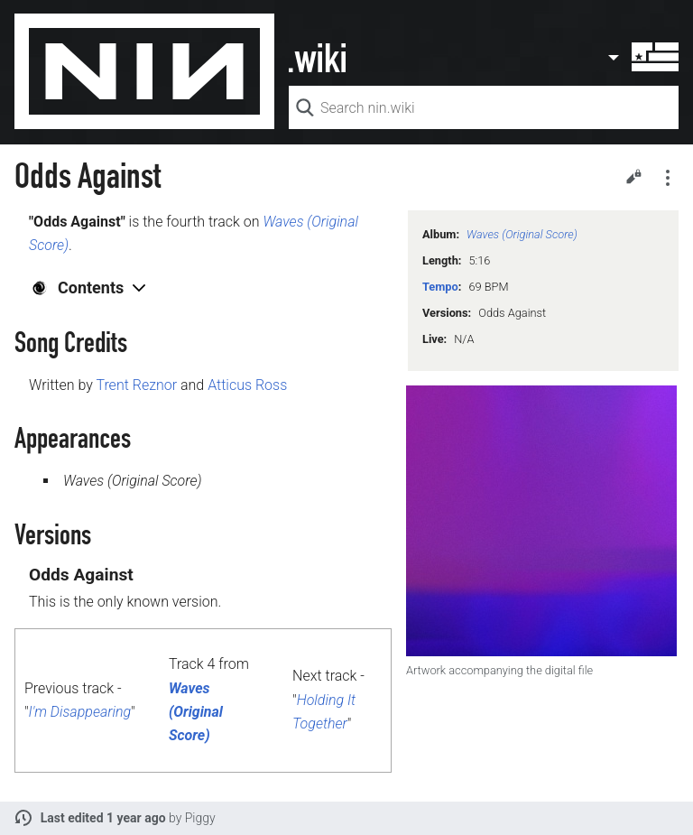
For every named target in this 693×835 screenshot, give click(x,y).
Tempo (440, 286)
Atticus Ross (247, 385)
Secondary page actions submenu (668, 178)
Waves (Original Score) (522, 234)
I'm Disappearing (80, 711)
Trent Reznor (136, 385)
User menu (642, 56)
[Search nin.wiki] (484, 107)
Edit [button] (633, 176)
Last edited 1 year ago (103, 818)
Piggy (200, 818)
